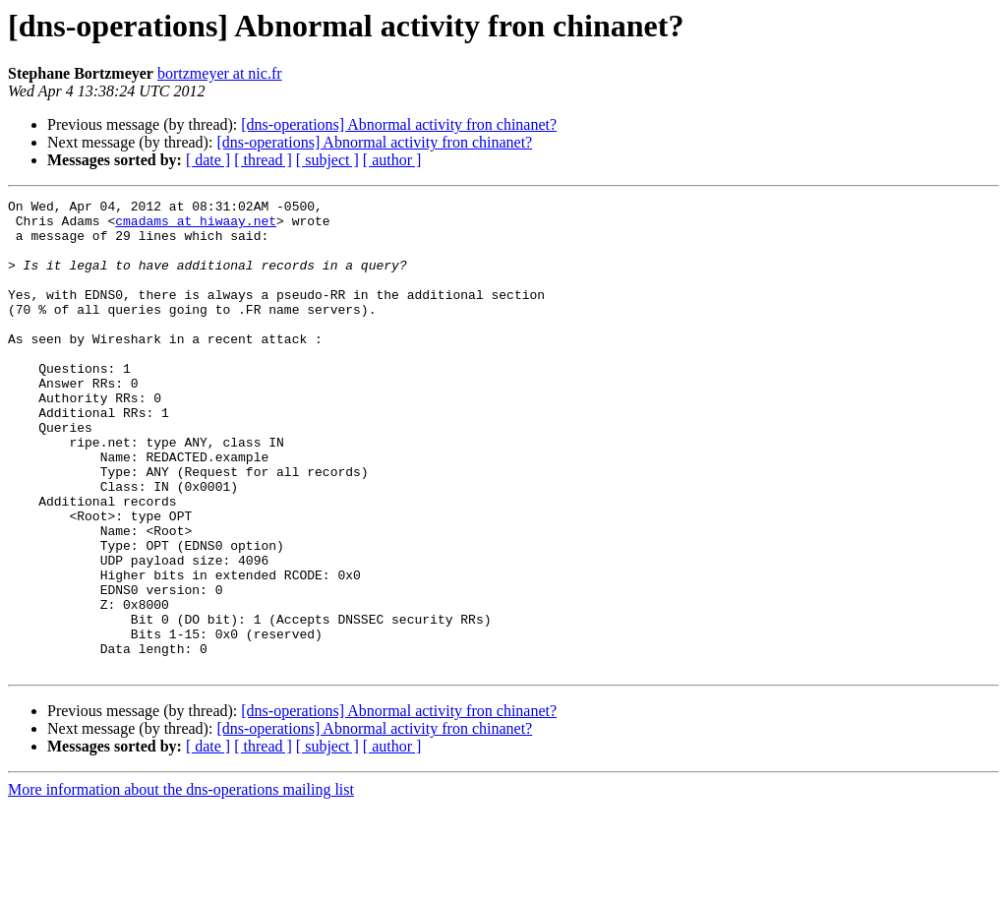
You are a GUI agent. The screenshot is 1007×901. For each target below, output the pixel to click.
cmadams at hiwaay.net (195, 226)
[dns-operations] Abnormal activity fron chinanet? (399, 124)
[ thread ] (263, 159)
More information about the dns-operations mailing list (181, 883)
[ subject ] (327, 159)
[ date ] (208, 159)
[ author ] (392, 159)
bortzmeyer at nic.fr (219, 73)
